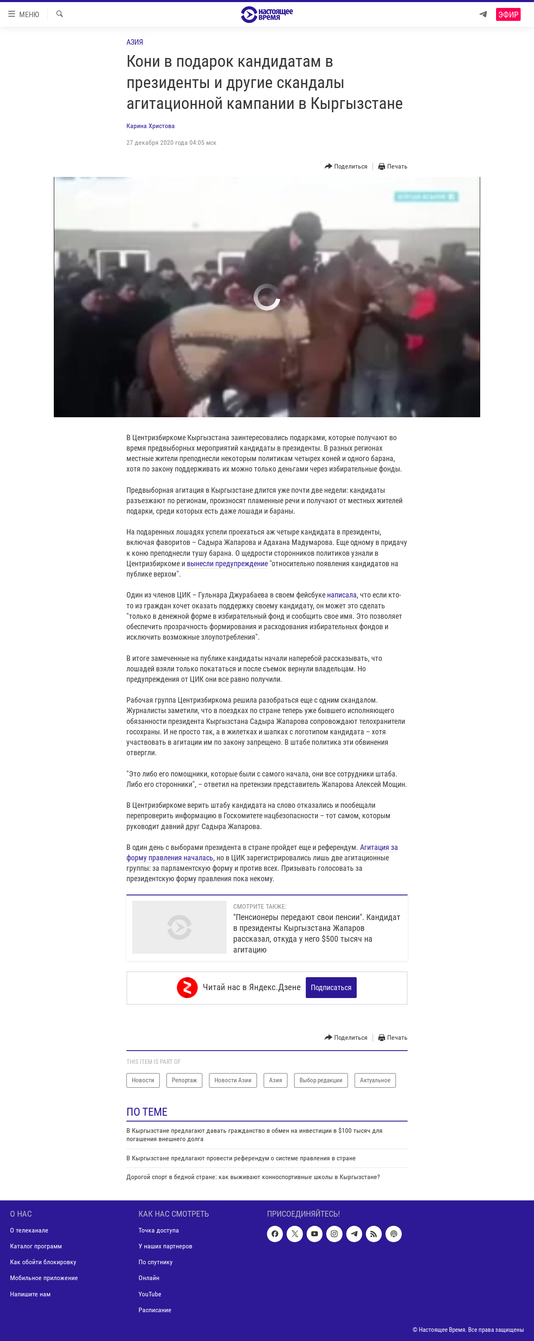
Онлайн (149, 1277)
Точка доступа (159, 1230)
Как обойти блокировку (43, 1261)
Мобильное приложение (44, 1277)
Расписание (155, 1309)
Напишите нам (30, 1293)
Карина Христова (150, 126)
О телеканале (29, 1230)
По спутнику (156, 1261)
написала (342, 594)
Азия (134, 42)
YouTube (150, 1293)
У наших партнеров (165, 1246)
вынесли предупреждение (227, 563)
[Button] (346, 166)
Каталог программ (36, 1246)
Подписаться (331, 987)
